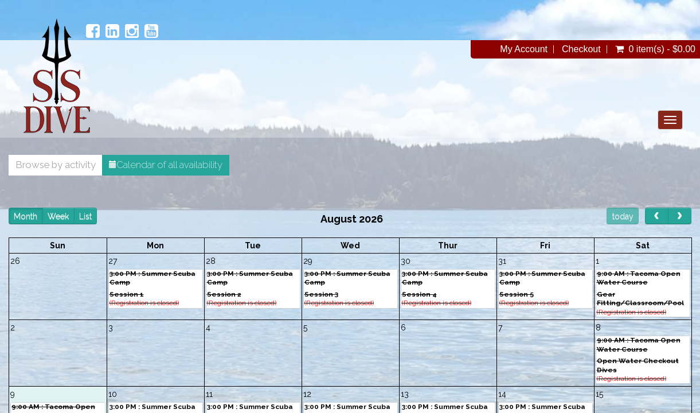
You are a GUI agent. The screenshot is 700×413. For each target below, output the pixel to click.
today (605, 216)
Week (76, 216)
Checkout (564, 49)
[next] (662, 216)
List (102, 216)
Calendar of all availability (183, 164)
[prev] (639, 216)
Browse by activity (73, 164)
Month (43, 216)
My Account (506, 49)
